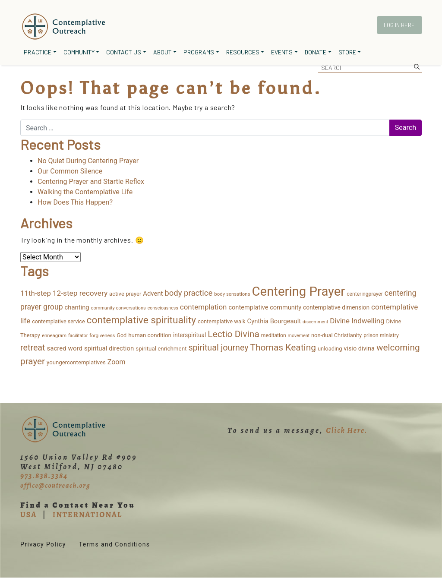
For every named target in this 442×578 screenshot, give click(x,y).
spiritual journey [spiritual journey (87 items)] (218, 348)
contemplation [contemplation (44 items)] (203, 307)
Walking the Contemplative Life (85, 192)
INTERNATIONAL (87, 514)
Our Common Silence (70, 171)
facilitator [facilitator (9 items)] (78, 335)
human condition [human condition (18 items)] (149, 335)
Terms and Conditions (114, 544)
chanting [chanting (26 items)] (77, 307)
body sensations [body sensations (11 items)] (232, 294)
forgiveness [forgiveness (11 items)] (102, 335)
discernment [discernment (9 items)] (315, 322)
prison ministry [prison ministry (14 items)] (381, 335)
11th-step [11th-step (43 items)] (35, 293)
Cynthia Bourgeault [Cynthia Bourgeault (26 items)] (274, 321)
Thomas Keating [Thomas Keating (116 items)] (283, 347)
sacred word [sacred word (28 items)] (64, 348)
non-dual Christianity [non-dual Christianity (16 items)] (336, 335)
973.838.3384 (44, 476)
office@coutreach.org (55, 485)
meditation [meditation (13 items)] (273, 335)
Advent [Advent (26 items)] (153, 293)
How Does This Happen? (75, 202)
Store (347, 52)
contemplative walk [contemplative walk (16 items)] (222, 321)
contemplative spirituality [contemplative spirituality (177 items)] (141, 320)
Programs (198, 52)
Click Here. (346, 430)
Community (79, 52)
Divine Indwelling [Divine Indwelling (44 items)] (357, 320)
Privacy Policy (43, 544)
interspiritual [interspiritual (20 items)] (189, 335)
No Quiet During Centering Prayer (88, 161)
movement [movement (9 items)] (298, 335)
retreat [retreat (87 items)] (32, 348)
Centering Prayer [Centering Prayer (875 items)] (298, 291)
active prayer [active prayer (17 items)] (125, 294)
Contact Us (123, 52)
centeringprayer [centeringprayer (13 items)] (365, 294)
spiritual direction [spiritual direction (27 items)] (109, 348)
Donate (315, 52)
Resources (242, 52)
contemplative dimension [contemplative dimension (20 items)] (336, 307)
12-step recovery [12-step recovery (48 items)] (80, 293)
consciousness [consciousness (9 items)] (163, 308)
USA (28, 514)
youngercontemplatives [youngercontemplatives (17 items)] (76, 362)
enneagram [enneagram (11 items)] (54, 335)
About (162, 52)
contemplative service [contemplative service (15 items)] (58, 321)
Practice (37, 52)
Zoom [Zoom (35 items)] (116, 362)
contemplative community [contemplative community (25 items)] (264, 307)
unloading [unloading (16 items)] (330, 348)
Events (282, 52)
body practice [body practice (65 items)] (188, 293)
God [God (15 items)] (121, 335)
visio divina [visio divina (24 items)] (359, 348)
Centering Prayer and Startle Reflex (91, 181)
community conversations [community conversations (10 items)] (118, 308)
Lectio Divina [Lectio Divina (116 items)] (233, 334)
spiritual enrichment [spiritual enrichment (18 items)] (161, 348)
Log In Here (399, 25)
